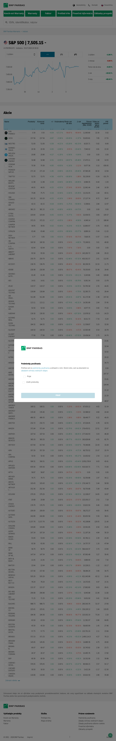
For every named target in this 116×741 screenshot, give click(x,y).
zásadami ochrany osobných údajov (34, 371)
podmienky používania (41, 368)
